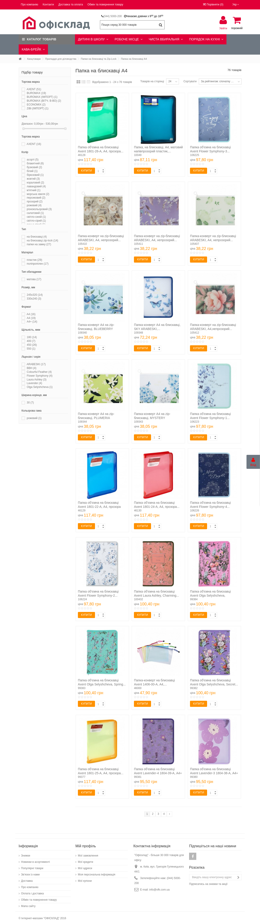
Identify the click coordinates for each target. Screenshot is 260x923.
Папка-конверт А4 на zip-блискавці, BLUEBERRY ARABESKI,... (96, 329)
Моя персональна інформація (96, 872)
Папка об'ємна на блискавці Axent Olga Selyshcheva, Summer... (210, 595)
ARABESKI (36, 364)
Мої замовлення (88, 853)
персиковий (36, 197)
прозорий (35, 201)
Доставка (27, 878)
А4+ (32, 321)
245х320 (35, 294)
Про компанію (29, 4)
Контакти (48, 4)
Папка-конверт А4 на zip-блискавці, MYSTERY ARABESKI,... (152, 418)
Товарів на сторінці (152, 81)
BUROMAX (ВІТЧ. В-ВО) (44, 100)
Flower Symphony (39, 375)
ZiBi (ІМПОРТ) (37, 108)
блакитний (35, 163)
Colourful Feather (39, 371)
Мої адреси (85, 866)
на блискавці (37, 236)
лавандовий (36, 186)
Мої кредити (85, 859)
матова (34, 279)
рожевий (34, 205)
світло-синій (36, 216)
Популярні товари (32, 866)
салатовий (35, 213)
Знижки (25, 853)
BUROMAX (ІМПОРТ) (42, 96)
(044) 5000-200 (112, 16)
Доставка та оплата (71, 4)
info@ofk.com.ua (159, 887)
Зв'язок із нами (30, 872)
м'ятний (34, 190)
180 (32, 337)
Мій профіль (85, 844)
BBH (31, 368)
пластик (34, 259)
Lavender (34, 383)
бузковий (34, 167)
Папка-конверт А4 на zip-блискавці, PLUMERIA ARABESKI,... (96, 418)
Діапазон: (28, 123)
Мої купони (85, 878)
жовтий (33, 178)
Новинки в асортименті (35, 859)
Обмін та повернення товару (105, 4)
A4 (31, 314)
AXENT (34, 89)
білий (32, 171)
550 (31, 348)
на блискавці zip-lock (42, 240)
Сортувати (190, 81)
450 (32, 344)
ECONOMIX (36, 104)
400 (31, 341)
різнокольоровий (39, 209)
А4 (31, 318)
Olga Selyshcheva (40, 387)
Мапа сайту (28, 903)
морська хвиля (38, 194)
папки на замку (39, 244)
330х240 (34, 298)
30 (30, 402)
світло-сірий (36, 220)
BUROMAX (36, 93)
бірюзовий (35, 174)
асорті (32, 159)
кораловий (35, 182)
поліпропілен (38, 263)
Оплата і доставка (32, 891)
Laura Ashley (36, 379)
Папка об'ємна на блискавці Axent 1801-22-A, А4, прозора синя (99, 507)
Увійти (223, 28)
